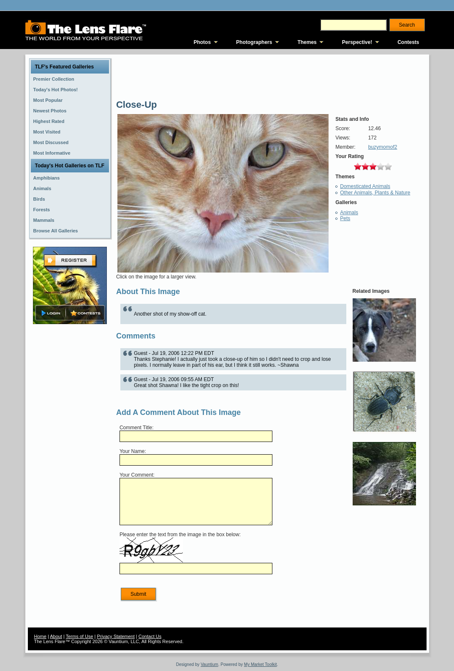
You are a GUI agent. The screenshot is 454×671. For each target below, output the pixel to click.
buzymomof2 (382, 147)
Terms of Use (79, 636)
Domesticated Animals (365, 186)
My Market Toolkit (260, 664)
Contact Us (150, 636)
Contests (408, 42)
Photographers (254, 42)
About (56, 636)
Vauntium (209, 664)
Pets (345, 218)
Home (40, 636)
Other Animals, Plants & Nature (375, 193)
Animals (349, 212)
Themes (306, 42)
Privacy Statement (116, 636)
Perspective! (357, 42)
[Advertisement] (69, 459)
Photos (202, 42)
